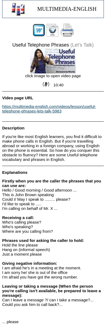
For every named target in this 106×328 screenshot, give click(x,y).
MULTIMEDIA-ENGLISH (67, 9)
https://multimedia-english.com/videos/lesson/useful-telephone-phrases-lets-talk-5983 (49, 108)
